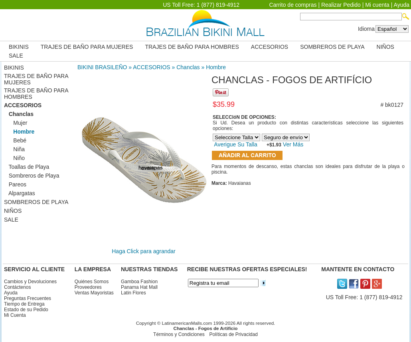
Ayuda (401, 5)
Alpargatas (19, 193)
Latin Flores (133, 293)
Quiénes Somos (92, 281)
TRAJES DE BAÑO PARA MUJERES (87, 47)
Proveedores (88, 287)
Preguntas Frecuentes (27, 298)
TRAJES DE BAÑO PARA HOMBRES (192, 47)
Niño (14, 158)
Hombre (216, 67)
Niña (14, 149)
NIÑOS (385, 47)
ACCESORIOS (269, 47)
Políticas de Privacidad (233, 334)
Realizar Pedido (341, 5)
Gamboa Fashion (139, 281)
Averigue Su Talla (235, 144)
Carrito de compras (292, 5)
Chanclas (188, 67)
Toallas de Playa (26, 167)
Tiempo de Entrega (24, 304)
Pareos (15, 184)
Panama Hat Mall (139, 287)
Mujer (15, 123)
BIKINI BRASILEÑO (102, 67)
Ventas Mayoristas (94, 293)
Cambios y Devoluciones (30, 281)
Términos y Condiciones (179, 334)
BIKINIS (19, 47)
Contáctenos (17, 287)
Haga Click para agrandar (144, 251)
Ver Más (292, 144)
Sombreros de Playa (31, 175)
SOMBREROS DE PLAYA (332, 47)
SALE (16, 55)
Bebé (15, 140)
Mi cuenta (377, 5)
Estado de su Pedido (26, 309)
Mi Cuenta (15, 315)
